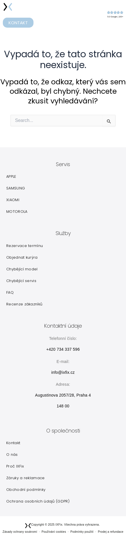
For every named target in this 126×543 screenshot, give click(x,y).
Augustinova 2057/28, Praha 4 (63, 395)
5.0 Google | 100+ (115, 17)
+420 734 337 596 (63, 349)
